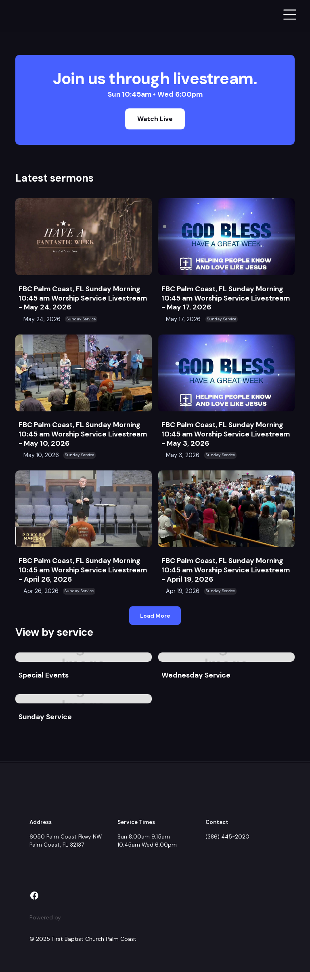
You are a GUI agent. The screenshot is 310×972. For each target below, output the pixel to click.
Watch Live (155, 118)
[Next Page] (155, 615)
